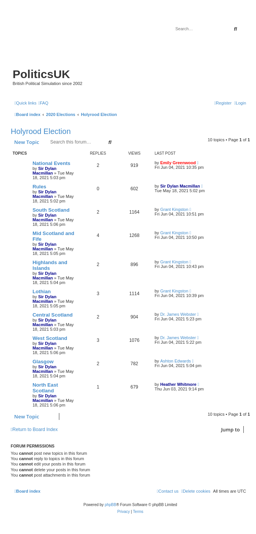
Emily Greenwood (178, 162)
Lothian (42, 291)
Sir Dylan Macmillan (44, 170)
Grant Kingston (174, 209)
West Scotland (50, 338)
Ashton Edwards (175, 361)
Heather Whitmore (178, 384)
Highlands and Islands (50, 265)
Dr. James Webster (178, 314)
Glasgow (43, 361)
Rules (39, 186)
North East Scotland (45, 388)
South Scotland (51, 210)
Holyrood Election (41, 131)
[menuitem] (43, 103)
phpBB (110, 505)
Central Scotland (53, 315)
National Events (51, 163)
